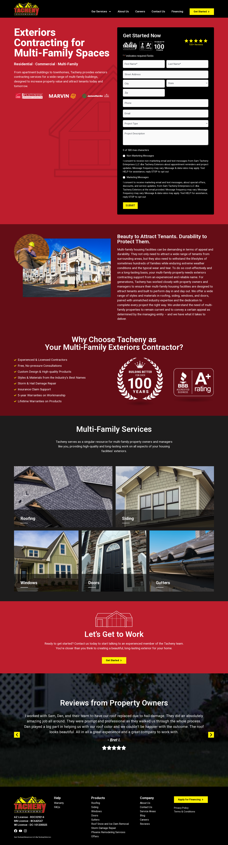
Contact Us (158, 11)
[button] (17, 734)
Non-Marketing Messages (140, 155)
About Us (123, 11)
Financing (177, 11)
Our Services (101, 11)
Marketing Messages (138, 177)
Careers (140, 11)
